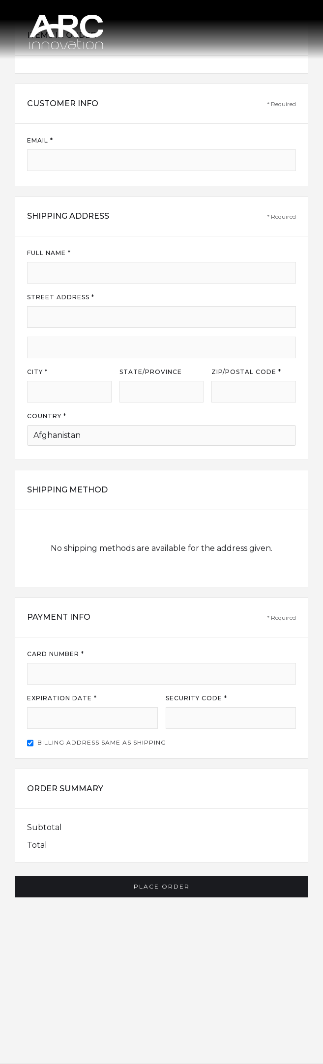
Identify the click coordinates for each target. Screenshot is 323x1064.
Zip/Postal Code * (246, 371)
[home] (66, 29)
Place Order (162, 886)
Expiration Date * (62, 698)
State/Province (150, 371)
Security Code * (196, 698)
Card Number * (55, 654)
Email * (40, 140)
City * (37, 371)
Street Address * (60, 297)
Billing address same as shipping (101, 742)
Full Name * (49, 253)
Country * (46, 416)
